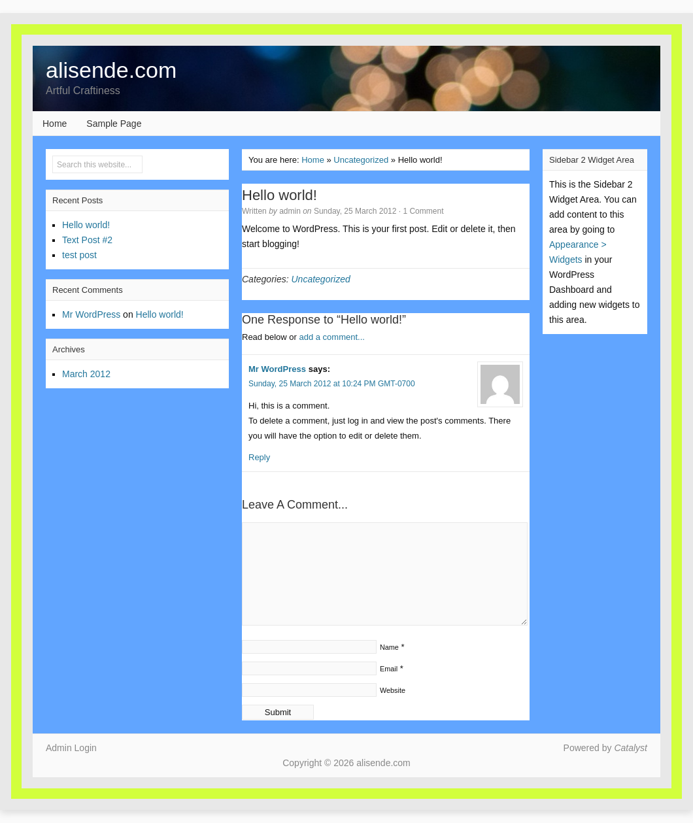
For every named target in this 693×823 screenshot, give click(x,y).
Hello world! (86, 225)
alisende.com (111, 70)
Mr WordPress (277, 369)
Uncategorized (360, 160)
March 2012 (86, 374)
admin (290, 211)
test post (79, 255)
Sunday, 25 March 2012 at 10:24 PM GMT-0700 (331, 383)
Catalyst (630, 748)
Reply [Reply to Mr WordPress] (259, 457)
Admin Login (71, 748)
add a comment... (331, 337)
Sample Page (113, 123)
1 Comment (423, 211)
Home (54, 123)
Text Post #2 (87, 240)
